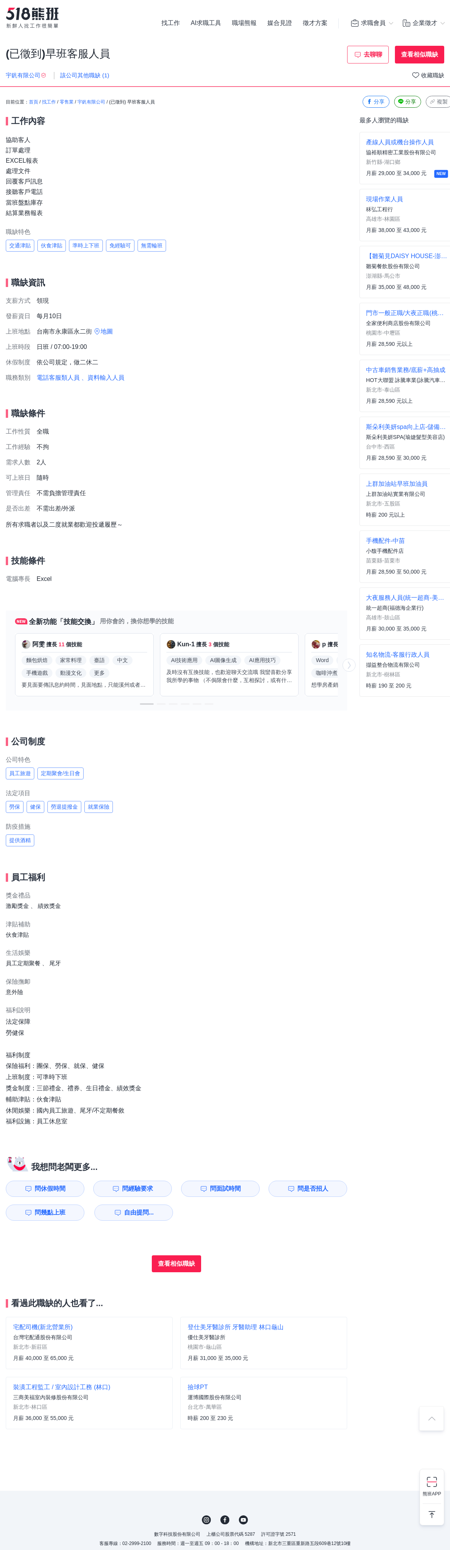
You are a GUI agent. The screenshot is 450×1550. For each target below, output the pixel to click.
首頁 (33, 102)
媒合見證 (279, 23)
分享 (375, 101)
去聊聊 (373, 54)
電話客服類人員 (58, 377)
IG (206, 1520)
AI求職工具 (206, 23)
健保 (35, 807)
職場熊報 (244, 23)
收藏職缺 (432, 75)
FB (225, 1520)
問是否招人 (312, 1188)
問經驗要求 (137, 1188)
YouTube (243, 1520)
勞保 (14, 807)
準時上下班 (85, 245)
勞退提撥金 (64, 807)
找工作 (170, 23)
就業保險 (98, 807)
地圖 (107, 331)
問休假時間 (50, 1188)
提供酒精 (20, 840)
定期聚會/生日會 (60, 773)
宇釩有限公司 (91, 102)
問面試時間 (225, 1188)
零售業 (67, 102)
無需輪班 (152, 245)
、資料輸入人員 (102, 377)
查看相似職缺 (419, 54)
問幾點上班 (50, 1212)
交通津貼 (20, 245)
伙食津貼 (51, 245)
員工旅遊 (20, 773)
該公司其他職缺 (84, 75)
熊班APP (432, 1494)
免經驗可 (120, 245)
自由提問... (139, 1212)
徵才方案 (315, 23)
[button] (147, 704)
